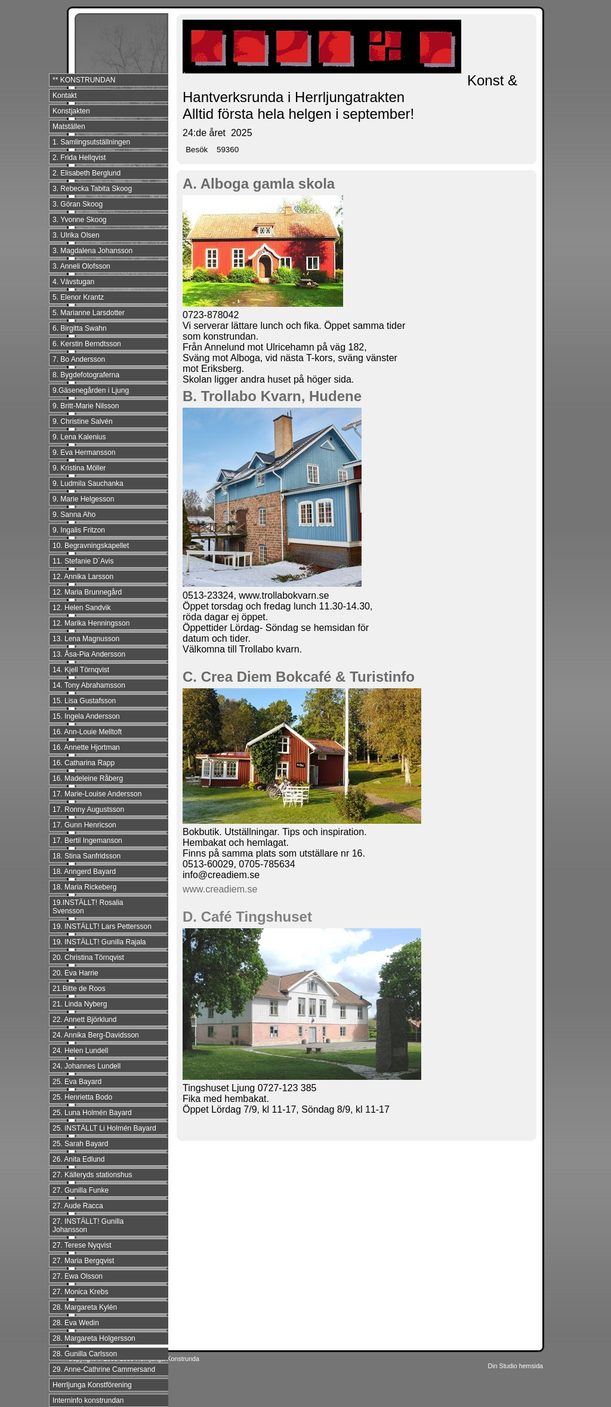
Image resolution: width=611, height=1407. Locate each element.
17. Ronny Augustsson (88, 809)
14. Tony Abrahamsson (89, 685)
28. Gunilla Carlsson (85, 1354)
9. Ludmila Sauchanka (88, 483)
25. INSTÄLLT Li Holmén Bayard (104, 1128)
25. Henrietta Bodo (82, 1097)
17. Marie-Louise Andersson (97, 794)
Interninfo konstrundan (88, 1400)
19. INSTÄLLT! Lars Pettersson (102, 926)
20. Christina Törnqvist (88, 957)
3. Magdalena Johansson (92, 251)
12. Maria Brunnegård (87, 592)
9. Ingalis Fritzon (79, 530)
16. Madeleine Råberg (88, 778)
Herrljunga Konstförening (92, 1385)
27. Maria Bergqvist (83, 1261)
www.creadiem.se (220, 889)
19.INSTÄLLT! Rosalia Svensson (88, 906)
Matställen (69, 126)
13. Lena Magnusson (86, 639)
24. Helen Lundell (80, 1050)
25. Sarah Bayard (80, 1144)
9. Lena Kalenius (79, 437)
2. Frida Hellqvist (79, 157)
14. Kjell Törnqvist (81, 670)
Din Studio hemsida (515, 1365)
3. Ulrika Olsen (76, 235)
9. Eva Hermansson (84, 452)
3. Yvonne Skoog (80, 219)
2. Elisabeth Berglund (87, 173)
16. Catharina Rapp (84, 763)
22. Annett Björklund (84, 1019)
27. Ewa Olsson (78, 1276)
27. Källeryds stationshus (92, 1175)
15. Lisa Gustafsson (84, 701)
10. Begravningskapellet (91, 545)
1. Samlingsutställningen (91, 142)
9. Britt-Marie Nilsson (86, 406)
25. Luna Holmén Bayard (92, 1113)
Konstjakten (71, 111)
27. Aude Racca (78, 1206)
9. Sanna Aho (74, 514)
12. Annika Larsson (83, 576)
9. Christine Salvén (83, 421)
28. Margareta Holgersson (94, 1338)
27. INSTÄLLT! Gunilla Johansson (88, 1225)
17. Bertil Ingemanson (87, 840)
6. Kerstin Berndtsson (87, 344)
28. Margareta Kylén (85, 1307)
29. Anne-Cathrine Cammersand (104, 1369)
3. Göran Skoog (78, 204)
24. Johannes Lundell (87, 1066)
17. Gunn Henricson (84, 825)
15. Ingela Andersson (86, 716)
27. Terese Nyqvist (82, 1245)
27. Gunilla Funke (81, 1190)
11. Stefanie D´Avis (83, 561)
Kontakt (65, 95)
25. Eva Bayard (77, 1081)
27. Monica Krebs (80, 1292)
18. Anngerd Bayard (84, 871)
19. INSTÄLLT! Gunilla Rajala (99, 942)
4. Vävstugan (73, 282)
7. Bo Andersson (79, 359)
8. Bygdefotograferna (86, 375)
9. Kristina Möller (79, 468)
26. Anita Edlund (78, 1159)
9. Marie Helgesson (83, 499)
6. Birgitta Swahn (80, 328)
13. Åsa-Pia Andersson (89, 654)
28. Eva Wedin (76, 1323)
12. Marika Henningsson (91, 623)
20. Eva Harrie (75, 973)
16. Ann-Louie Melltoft (87, 732)
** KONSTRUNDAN (84, 80)
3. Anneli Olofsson (81, 266)
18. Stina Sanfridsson (87, 856)
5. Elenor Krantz (78, 297)
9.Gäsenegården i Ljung (91, 390)
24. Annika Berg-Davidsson (96, 1035)
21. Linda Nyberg (80, 1004)
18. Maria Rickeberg (84, 887)
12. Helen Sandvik (81, 608)
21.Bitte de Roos (79, 988)
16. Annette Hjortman (86, 747)
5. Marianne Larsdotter (89, 313)
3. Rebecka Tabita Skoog (92, 188)
